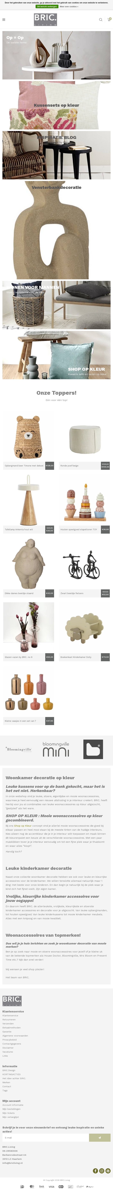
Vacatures (7, 1051)
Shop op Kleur (23, 825)
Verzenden (8, 1023)
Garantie (6, 1031)
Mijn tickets (8, 1113)
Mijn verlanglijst (10, 1117)
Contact (6, 1086)
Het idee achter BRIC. (14, 1078)
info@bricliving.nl (12, 1163)
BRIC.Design (8, 1070)
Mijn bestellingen (11, 1109)
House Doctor (52, 955)
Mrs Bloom (86, 955)
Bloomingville (70, 955)
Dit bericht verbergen (47, 6)
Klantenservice (10, 1015)
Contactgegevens (11, 1043)
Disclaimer (8, 1047)
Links (5, 1055)
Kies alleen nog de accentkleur (24, 833)
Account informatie (12, 1105)
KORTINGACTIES (11, 1074)
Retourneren (9, 1019)
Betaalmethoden (11, 1027)
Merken (6, 1082)
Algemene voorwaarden (15, 1035)
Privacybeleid (9, 1039)
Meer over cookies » (69, 6)
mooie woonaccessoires (84, 796)
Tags (5, 1090)
